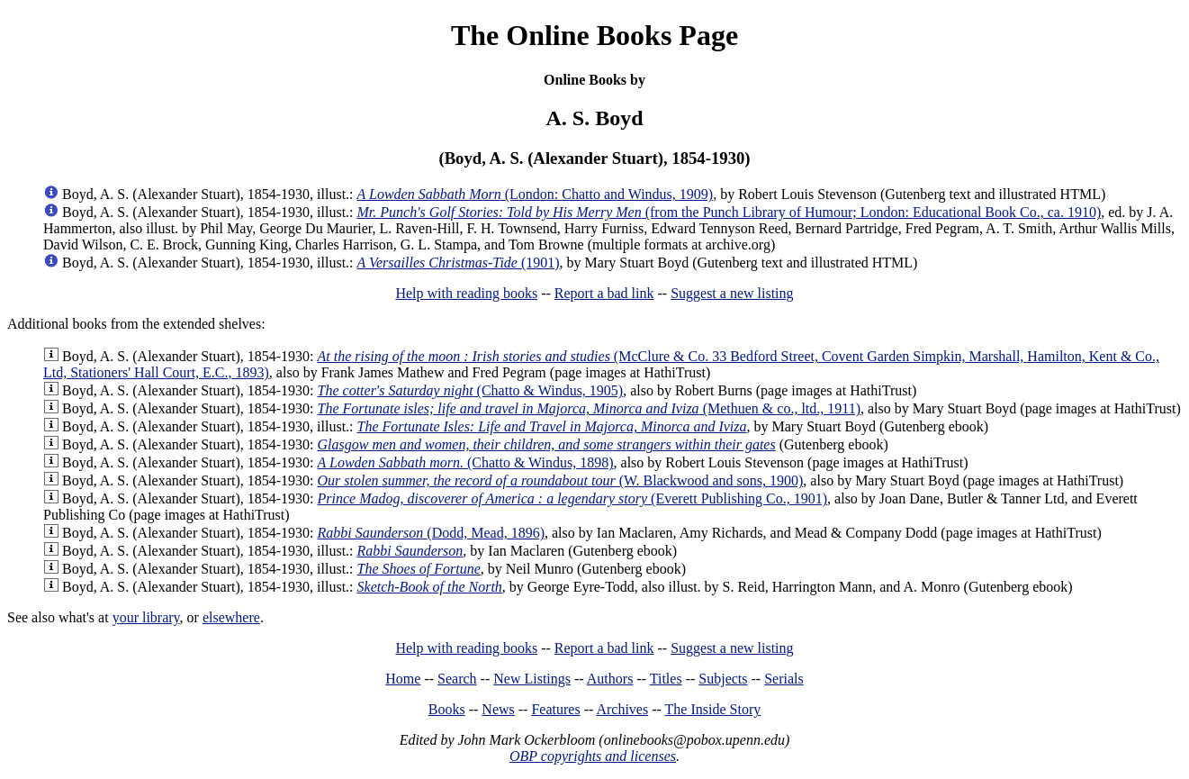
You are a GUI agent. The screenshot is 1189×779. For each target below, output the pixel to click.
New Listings (532, 678)
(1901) (458, 262)
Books (446, 709)
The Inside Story (713, 709)
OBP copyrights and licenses (592, 756)
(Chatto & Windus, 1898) (466, 462)
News (498, 709)
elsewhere (231, 617)
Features (555, 709)
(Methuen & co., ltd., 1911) (589, 408)
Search (457, 678)
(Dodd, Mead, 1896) (431, 532)
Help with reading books (466, 293)
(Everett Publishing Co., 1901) (573, 498)
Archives (622, 709)
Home (402, 678)
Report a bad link (604, 293)
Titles (666, 678)
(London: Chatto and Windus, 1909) (535, 194)
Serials (784, 678)
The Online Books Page (594, 35)
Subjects (722, 678)
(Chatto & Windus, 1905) (471, 390)
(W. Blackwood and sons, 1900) (561, 480)
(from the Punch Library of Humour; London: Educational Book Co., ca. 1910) (729, 212)
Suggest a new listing (732, 293)
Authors (610, 678)
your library (146, 617)
